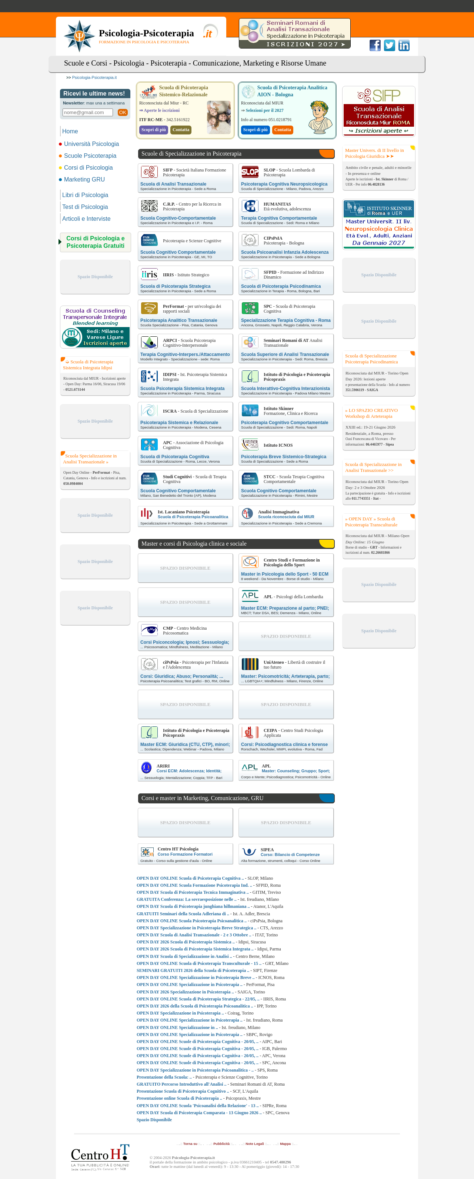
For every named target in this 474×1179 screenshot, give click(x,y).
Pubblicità (221, 1144)
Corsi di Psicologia (86, 167)
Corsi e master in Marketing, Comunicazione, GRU (202, 798)
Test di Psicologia (85, 207)
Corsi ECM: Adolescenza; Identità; (189, 771)
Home (70, 131)
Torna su (190, 1144)
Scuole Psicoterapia (88, 156)
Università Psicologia (89, 144)
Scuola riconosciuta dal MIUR (286, 516)
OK (122, 112)
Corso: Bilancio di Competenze (290, 854)
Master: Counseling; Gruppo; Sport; (296, 771)
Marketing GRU (82, 179)
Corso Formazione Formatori (185, 854)
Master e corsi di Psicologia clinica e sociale (194, 543)
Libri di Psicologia (85, 195)
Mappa (285, 1144)
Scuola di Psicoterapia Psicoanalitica (193, 516)
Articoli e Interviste (86, 219)
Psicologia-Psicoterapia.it (94, 77)
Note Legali (255, 1144)
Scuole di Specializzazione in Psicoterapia (191, 153)
